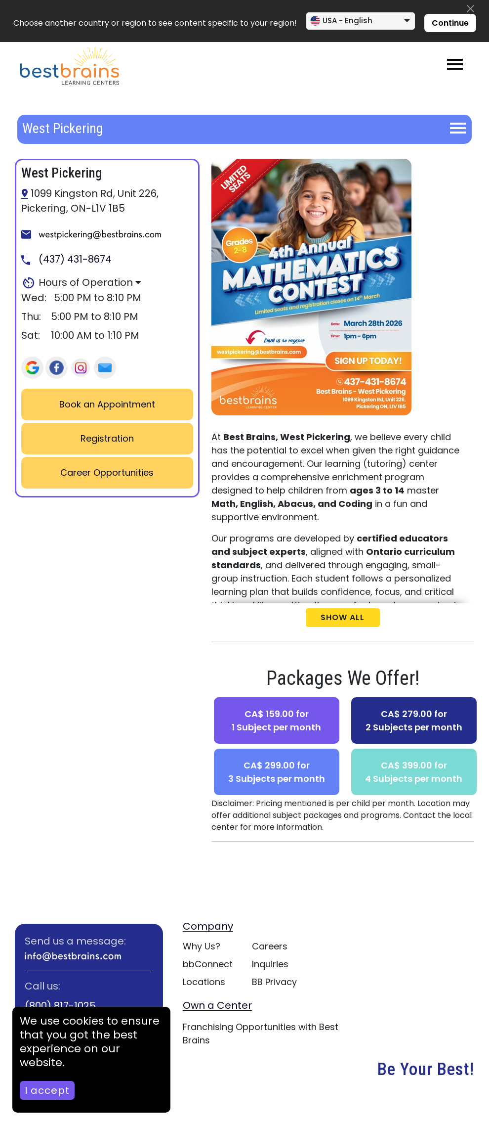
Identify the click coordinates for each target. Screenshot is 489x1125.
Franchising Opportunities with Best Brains (260, 1033)
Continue (450, 23)
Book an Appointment (107, 404)
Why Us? (201, 946)
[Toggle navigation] (455, 64)
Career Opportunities (107, 472)
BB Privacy (274, 982)
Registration (107, 438)
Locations (204, 982)
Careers (269, 946)
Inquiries (270, 964)
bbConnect (208, 964)
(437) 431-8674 (66, 259)
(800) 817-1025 (60, 1006)
